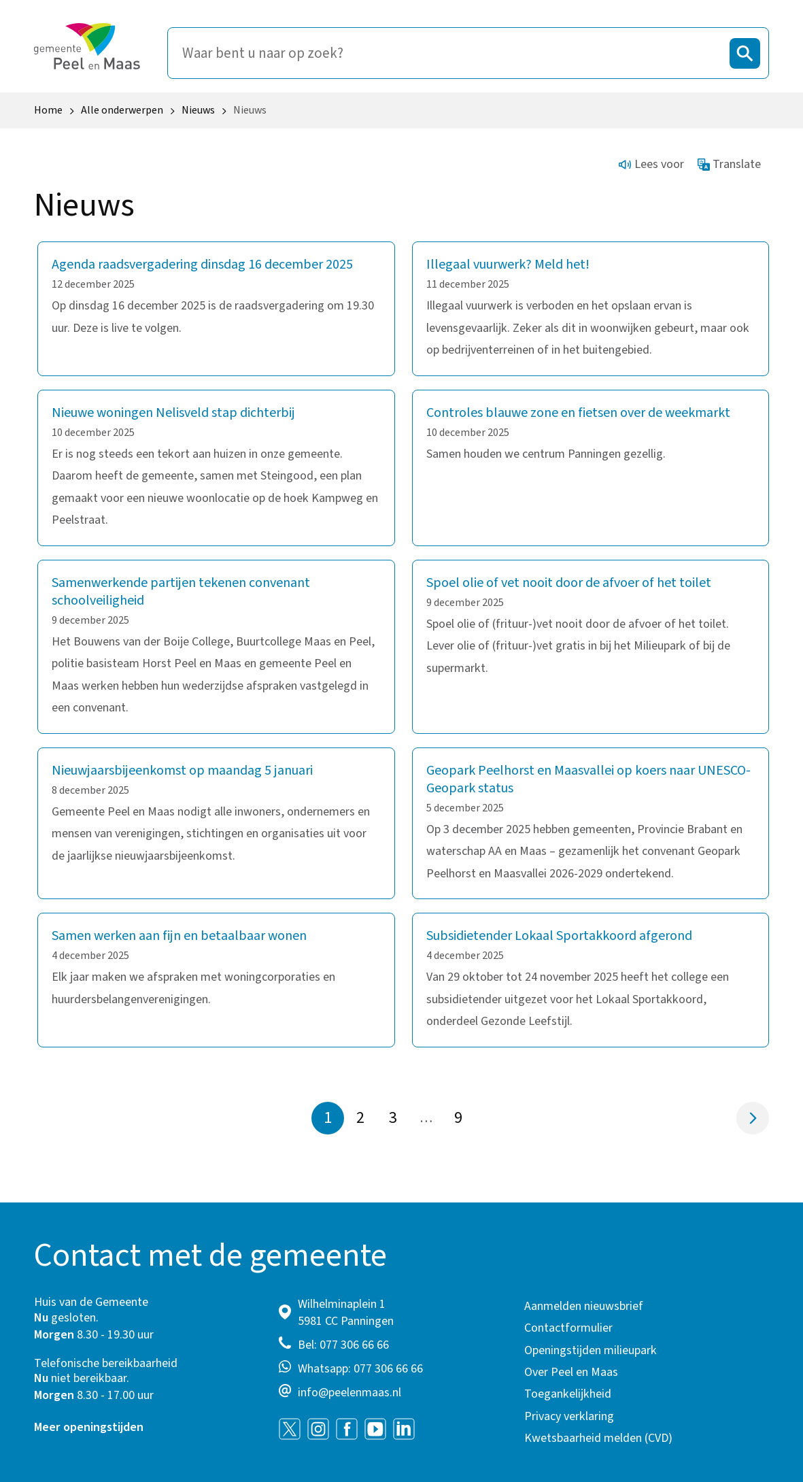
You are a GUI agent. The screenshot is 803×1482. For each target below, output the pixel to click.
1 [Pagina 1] (328, 1118)
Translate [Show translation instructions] (730, 164)
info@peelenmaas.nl (349, 1392)
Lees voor (651, 164)
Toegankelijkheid (567, 1393)
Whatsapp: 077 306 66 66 (360, 1368)
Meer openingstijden (88, 1427)
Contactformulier (568, 1327)
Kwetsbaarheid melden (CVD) (598, 1438)
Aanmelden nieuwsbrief (583, 1306)
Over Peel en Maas (571, 1372)
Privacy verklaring (569, 1416)
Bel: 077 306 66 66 (343, 1344)
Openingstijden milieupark (590, 1350)
